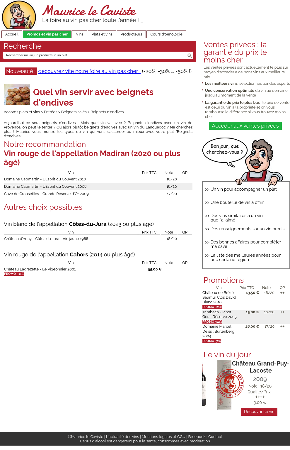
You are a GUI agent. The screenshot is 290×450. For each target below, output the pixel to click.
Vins (79, 34)
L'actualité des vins (122, 436)
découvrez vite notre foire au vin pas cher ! (89, 71)
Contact (215, 436)
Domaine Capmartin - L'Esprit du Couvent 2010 (45, 179)
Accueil (11, 34)
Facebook (196, 436)
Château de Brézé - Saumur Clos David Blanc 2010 (219, 297)
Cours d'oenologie (166, 34)
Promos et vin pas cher (47, 34)
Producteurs (131, 34)
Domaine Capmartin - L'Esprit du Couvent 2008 (45, 186)
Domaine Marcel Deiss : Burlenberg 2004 (218, 331)
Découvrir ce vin (259, 411)
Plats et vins (102, 34)
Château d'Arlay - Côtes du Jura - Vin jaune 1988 (46, 238)
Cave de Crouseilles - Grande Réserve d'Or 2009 (46, 194)
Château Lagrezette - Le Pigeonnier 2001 (40, 269)
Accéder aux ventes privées (245, 126)
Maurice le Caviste (88, 10)
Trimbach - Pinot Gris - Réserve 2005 (219, 314)
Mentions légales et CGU (163, 436)
